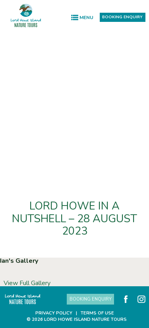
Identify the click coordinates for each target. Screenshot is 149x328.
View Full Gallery (27, 283)
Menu (86, 17)
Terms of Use (97, 313)
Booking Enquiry (122, 17)
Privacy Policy (53, 313)
